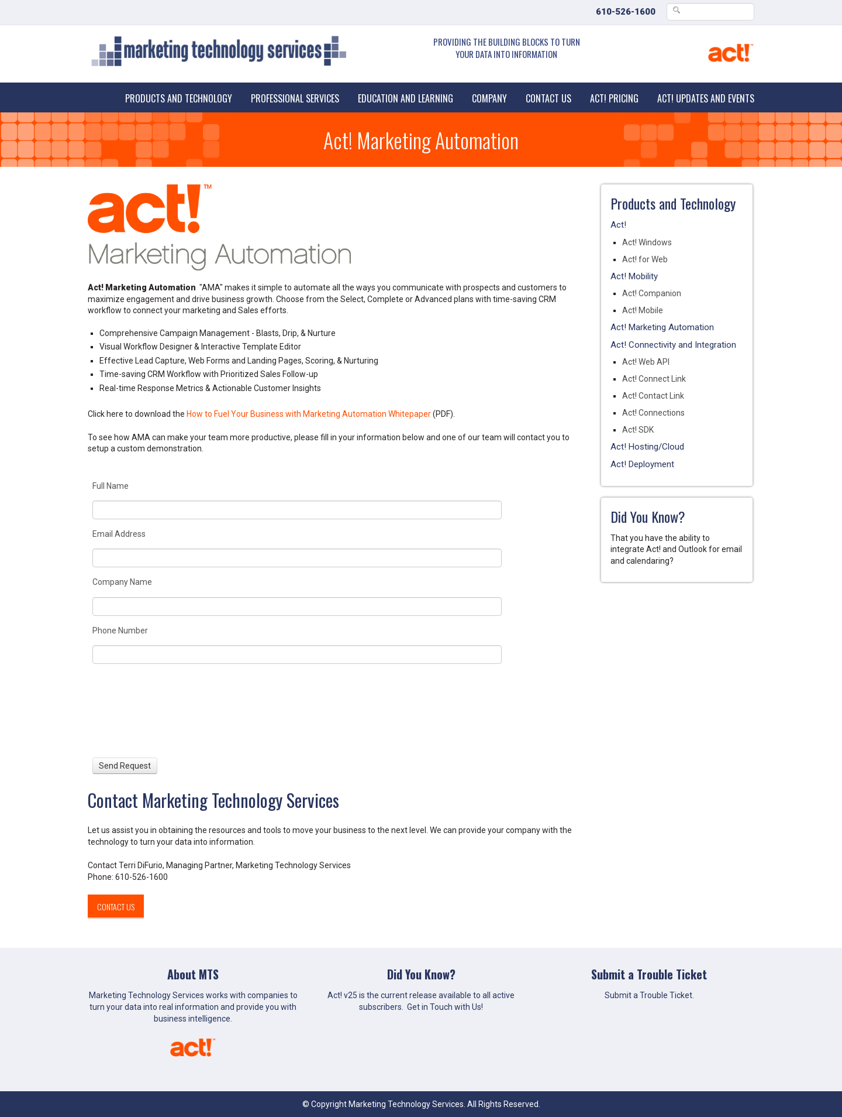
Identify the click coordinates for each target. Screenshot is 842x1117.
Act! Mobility (634, 276)
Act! (618, 225)
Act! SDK (638, 429)
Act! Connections (653, 412)
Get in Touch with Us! (445, 1007)
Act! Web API (646, 361)
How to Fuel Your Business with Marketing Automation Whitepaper (309, 414)
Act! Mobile (642, 310)
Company (489, 98)
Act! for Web (645, 259)
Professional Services (295, 98)
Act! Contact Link (653, 395)
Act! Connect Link (654, 378)
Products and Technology (178, 98)
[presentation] (136, 711)
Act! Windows (647, 242)
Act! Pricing (614, 98)
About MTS (193, 974)
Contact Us (548, 98)
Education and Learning (405, 98)
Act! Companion (651, 293)
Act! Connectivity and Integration (673, 345)
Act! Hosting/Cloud (647, 446)
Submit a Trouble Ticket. (649, 995)
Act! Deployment (642, 464)
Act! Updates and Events (705, 98)
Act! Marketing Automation (662, 327)
